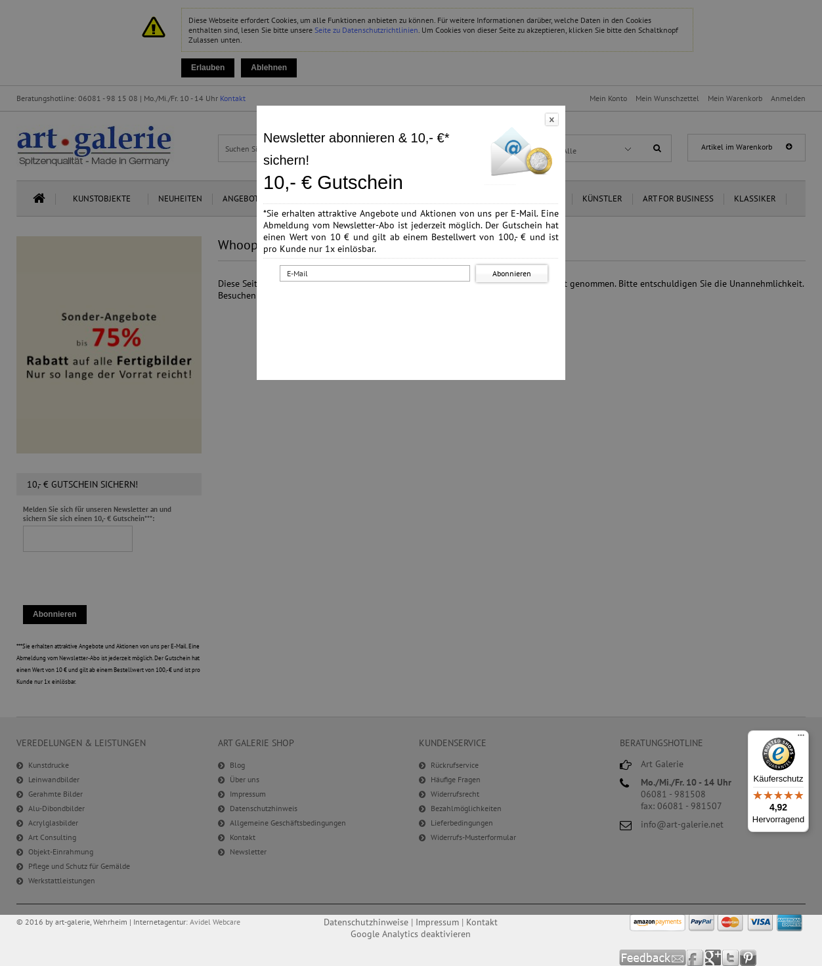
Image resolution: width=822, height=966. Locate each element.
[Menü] (801, 738)
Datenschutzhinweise (366, 922)
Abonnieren (511, 273)
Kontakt (482, 922)
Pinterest (748, 958)
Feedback (653, 958)
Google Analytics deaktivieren (411, 934)
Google (713, 958)
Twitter (731, 958)
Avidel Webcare (215, 922)
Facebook (695, 958)
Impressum (437, 922)
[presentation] (413, 310)
